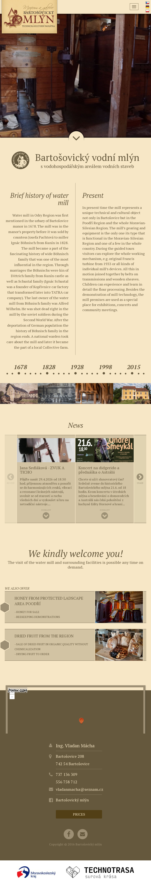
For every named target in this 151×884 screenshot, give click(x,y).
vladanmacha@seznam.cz (79, 789)
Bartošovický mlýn (72, 800)
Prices (79, 814)
